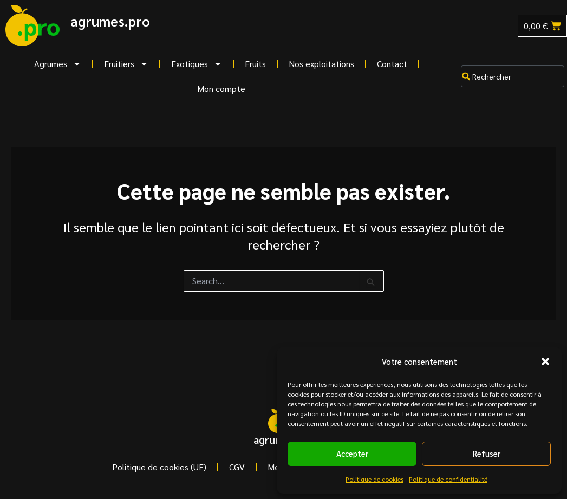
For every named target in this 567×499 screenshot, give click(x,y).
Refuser (486, 453)
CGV (237, 466)
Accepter (352, 453)
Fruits (255, 63)
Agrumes (57, 64)
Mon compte (221, 88)
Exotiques (196, 64)
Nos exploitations (321, 63)
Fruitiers (126, 64)
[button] (545, 361)
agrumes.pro (110, 21)
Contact (392, 63)
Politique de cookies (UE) (159, 466)
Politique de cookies (374, 479)
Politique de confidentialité (448, 479)
